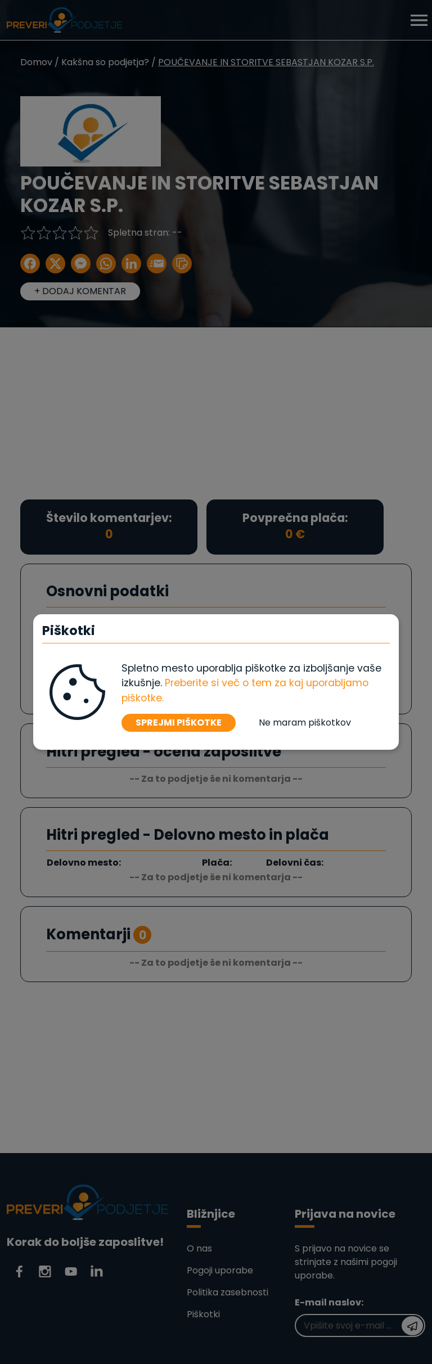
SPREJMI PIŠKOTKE (179, 722)
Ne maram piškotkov (305, 722)
